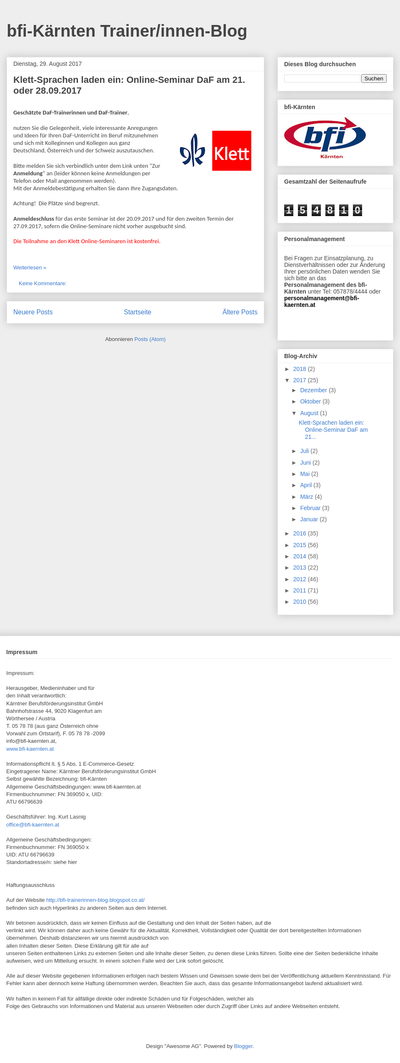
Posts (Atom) (150, 339)
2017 (300, 380)
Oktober (311, 401)
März (307, 496)
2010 (300, 601)
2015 (300, 545)
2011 (300, 590)
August (310, 413)
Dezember (314, 390)
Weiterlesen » (29, 267)
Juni (306, 462)
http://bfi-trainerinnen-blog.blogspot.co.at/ (95, 900)
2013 (300, 567)
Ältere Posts (240, 312)
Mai (305, 474)
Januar (310, 519)
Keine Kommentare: (43, 283)
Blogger (243, 1046)
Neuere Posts (32, 312)
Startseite (137, 312)
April (306, 485)
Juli (305, 451)
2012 (300, 579)
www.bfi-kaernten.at (30, 749)
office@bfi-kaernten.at (32, 825)
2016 (300, 533)
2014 (300, 556)
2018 (300, 369)
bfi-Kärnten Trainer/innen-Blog (127, 31)
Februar (311, 508)
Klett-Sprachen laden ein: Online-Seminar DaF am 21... (333, 429)
